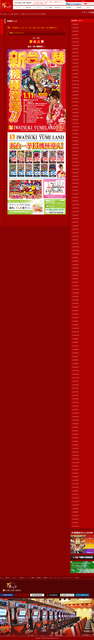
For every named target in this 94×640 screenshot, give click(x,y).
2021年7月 (75, 222)
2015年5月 (75, 480)
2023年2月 (75, 155)
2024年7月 (75, 98)
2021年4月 (75, 232)
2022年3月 (75, 194)
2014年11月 (76, 501)
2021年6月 (75, 225)
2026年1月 (75, 35)
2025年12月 (76, 38)
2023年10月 (76, 126)
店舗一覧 (7, 577)
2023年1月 (75, 158)
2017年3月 (75, 402)
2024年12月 (76, 80)
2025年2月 (75, 73)
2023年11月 (76, 123)
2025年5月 (75, 63)
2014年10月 (76, 505)
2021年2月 (75, 240)
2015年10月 (76, 462)
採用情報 (38, 577)
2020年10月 (76, 254)
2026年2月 (75, 31)
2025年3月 (75, 70)
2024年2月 (75, 116)
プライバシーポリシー (68, 577)
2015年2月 (75, 491)
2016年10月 (76, 420)
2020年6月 (75, 268)
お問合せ (83, 1)
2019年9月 (75, 296)
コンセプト (14, 577)
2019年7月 (75, 303)
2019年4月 (75, 314)
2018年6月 (75, 349)
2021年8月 (75, 218)
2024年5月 (75, 105)
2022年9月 (75, 172)
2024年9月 (75, 91)
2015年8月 (75, 469)
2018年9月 (75, 339)
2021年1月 (75, 243)
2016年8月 (75, 427)
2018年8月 (75, 342)
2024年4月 (75, 109)
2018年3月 (75, 360)
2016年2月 (75, 448)
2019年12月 (76, 285)
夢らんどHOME (3, 14)
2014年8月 (75, 512)
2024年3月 (75, 112)
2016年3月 (75, 445)
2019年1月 (75, 324)
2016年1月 (75, 452)
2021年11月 (76, 208)
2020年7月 (75, 264)
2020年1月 (75, 282)
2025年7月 (75, 56)
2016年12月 (76, 413)
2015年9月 (75, 466)
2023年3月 (75, 151)
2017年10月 (76, 377)
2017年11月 (76, 374)
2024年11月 (76, 84)
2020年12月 (76, 247)
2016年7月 (75, 430)
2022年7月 (75, 179)
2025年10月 (76, 45)
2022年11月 (76, 165)
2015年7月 (75, 473)
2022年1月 (75, 201)
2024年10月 (76, 88)
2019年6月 (75, 307)
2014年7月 (75, 515)
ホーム (1, 577)
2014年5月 (75, 519)
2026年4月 (75, 24)
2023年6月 (75, 141)
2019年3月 (75, 317)
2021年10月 (76, 211)
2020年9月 (75, 257)
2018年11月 (76, 331)
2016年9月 (75, 423)
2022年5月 (75, 187)
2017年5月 (75, 395)
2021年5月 (75, 229)
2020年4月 (75, 271)
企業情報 (45, 577)
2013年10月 (76, 526)
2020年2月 (75, 278)
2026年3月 (75, 27)
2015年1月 (75, 494)
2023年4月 (75, 148)
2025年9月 (75, 49)
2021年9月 (75, 215)
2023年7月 (75, 137)
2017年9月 (75, 381)
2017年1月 (75, 409)
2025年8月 (75, 52)
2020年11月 (76, 250)
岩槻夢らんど (17, 14)
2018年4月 (75, 356)
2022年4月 (75, 190)
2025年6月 (75, 59)
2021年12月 (76, 204)
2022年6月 (75, 183)
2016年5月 (75, 437)
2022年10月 (76, 169)
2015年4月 (75, 483)
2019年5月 (75, 310)
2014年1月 (75, 522)
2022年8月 (75, 176)
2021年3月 (75, 236)
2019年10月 (76, 293)
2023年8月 (75, 133)
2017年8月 (75, 384)
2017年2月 (75, 406)
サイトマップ (70, 1)
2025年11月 (76, 42)
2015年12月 (76, 455)
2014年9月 (75, 508)
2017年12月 (76, 370)
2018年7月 (75, 346)
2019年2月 (75, 321)
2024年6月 (75, 102)
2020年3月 (75, 275)
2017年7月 (75, 388)
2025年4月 (75, 66)
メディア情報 (10, 14)
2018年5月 (75, 353)
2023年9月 (75, 130)
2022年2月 (75, 197)
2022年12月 (76, 162)
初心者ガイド (22, 577)
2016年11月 (76, 416)
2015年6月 (75, 476)
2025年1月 (75, 77)
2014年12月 (76, 498)
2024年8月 (75, 95)
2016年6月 (75, 434)
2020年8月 (75, 261)
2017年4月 (75, 399)
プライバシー (77, 1)
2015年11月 (76, 459)
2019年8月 (75, 300)
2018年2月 (75, 363)
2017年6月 (75, 392)
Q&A (50, 577)
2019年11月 (76, 289)
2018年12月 (76, 328)
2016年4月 (75, 441)
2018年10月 (76, 335)
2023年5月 (75, 144)
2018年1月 (75, 367)
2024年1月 (75, 119)
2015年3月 (75, 487)
